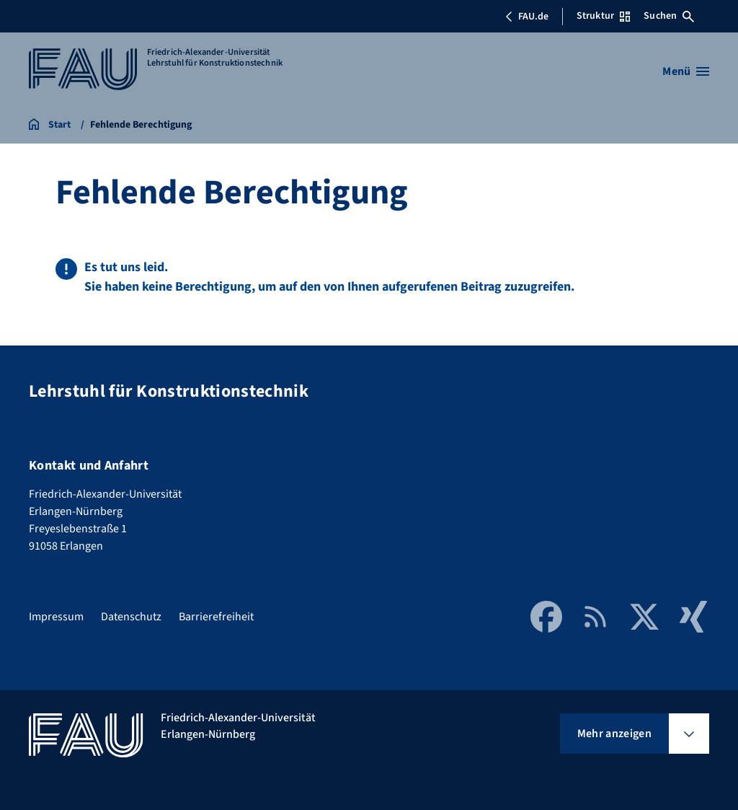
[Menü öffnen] (685, 71)
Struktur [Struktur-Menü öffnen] (603, 16)
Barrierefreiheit (216, 617)
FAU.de (526, 16)
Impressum (56, 617)
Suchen (669, 16)
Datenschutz (131, 617)
